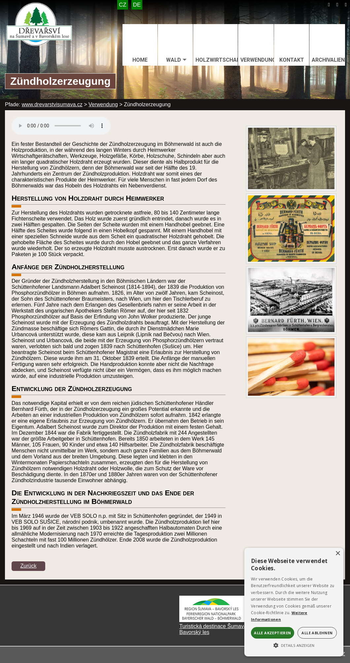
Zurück (28, 566)
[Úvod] (329, 5)
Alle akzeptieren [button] (272, 632)
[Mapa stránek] (337, 5)
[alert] (293, 602)
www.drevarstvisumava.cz (52, 104)
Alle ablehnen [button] (316, 632)
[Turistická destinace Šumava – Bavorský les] (212, 620)
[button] (294, 645)
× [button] (337, 553)
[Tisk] (345, 5)
